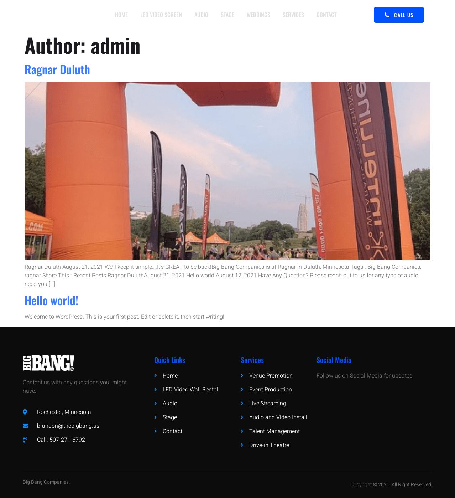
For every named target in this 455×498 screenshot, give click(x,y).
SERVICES (294, 15)
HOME (120, 15)
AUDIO (201, 15)
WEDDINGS (259, 15)
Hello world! (51, 300)
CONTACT (328, 15)
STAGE (228, 15)
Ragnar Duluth (57, 69)
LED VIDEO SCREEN (161, 15)
